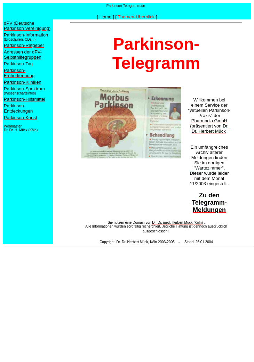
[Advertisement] (128, 298)
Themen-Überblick (136, 16)
